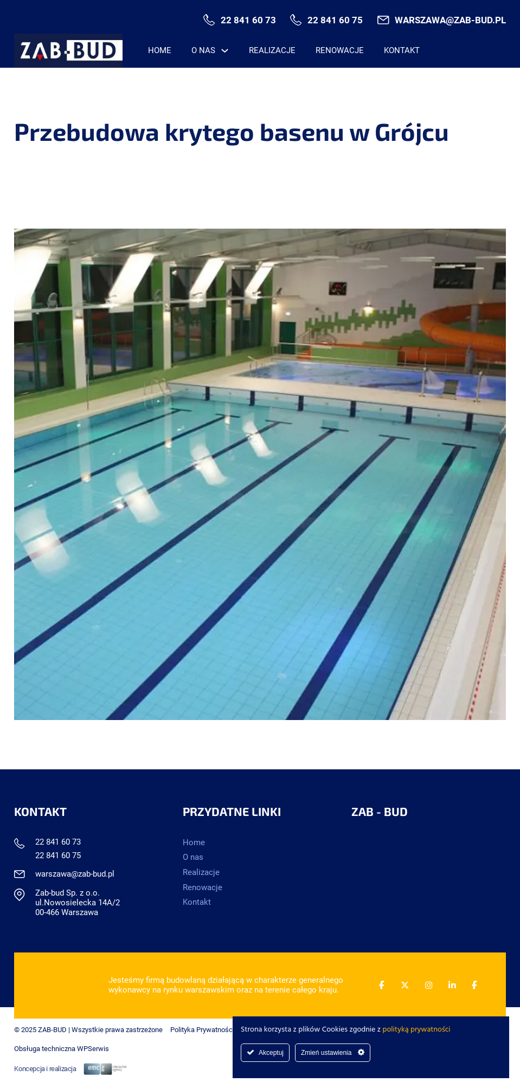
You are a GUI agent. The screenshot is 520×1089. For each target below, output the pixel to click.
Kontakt (402, 50)
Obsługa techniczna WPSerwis (61, 1049)
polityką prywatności (417, 1029)
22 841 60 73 (248, 20)
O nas (203, 50)
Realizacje (272, 50)
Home (159, 50)
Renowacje (340, 50)
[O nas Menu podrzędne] (225, 51)
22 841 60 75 (335, 20)
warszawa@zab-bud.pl (450, 20)
